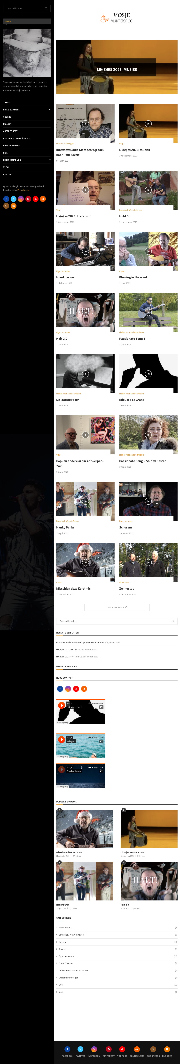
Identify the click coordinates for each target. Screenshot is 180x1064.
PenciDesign (23, 189)
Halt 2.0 (61, 338)
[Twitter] (13, 199)
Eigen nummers (27, 109)
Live (5, 152)
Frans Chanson (11, 145)
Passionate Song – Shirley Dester (142, 460)
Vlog (5, 167)
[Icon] (85, 123)
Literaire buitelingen (118, 977)
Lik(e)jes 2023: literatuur (73, 216)
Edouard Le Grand (131, 399)
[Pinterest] (28, 199)
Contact (8, 174)
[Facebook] (6, 199)
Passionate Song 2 (132, 338)
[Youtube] (36, 199)
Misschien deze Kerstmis (73, 588)
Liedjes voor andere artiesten (118, 970)
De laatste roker (67, 399)
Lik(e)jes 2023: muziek (117, 71)
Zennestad (126, 588)
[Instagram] (21, 199)
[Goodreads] (6, 206)
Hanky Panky (65, 527)
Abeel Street (10, 131)
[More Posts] (117, 607)
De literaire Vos (27, 160)
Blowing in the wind (133, 277)
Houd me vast (66, 277)
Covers (7, 116)
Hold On (124, 216)
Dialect (7, 124)
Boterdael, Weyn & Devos (17, 138)
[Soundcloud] (43, 199)
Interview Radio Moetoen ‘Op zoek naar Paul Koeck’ (81, 642)
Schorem (125, 527)
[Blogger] (13, 206)
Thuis (6, 102)
